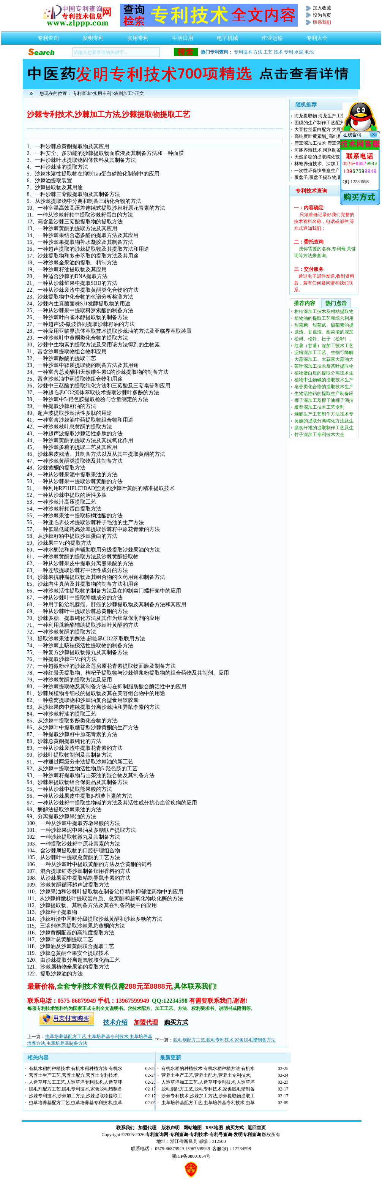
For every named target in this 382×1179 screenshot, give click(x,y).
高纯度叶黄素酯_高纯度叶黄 (322, 136)
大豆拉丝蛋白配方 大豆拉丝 (322, 129)
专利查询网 (156, 1134)
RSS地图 (214, 1127)
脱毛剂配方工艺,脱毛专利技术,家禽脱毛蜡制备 (75, 1089)
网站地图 (192, 1127)
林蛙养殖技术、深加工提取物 (324, 163)
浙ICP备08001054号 (191, 1156)
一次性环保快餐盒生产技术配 (324, 170)
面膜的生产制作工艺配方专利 (324, 122)
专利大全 (317, 36)
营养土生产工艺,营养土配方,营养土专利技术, (74, 1075)
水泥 (298, 52)
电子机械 (227, 36)
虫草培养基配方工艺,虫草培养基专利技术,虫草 (75, 1102)
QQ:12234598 (356, 181)
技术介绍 (115, 1022)
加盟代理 (147, 1127)
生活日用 (182, 36)
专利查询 (48, 36)
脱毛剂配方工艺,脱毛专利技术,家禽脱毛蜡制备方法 (224, 1040)
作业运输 (272, 36)
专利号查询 (220, 1134)
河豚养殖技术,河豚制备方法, (322, 150)
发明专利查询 (247, 1134)
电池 (309, 52)
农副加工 (123, 93)
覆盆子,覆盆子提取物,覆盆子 (322, 177)
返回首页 (257, 1127)
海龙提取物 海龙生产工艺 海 (322, 116)
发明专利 (93, 36)
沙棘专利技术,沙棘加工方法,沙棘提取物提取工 (75, 1095)
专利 (288, 52)
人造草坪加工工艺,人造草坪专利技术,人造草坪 (75, 1082)
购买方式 (235, 1127)
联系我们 (125, 1127)
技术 (278, 52)
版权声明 (170, 1127)
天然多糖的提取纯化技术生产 (324, 157)
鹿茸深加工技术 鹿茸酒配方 (322, 143)
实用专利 (137, 36)
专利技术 (243, 52)
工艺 (268, 52)
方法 (257, 52)
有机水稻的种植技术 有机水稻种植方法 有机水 (75, 1068)
